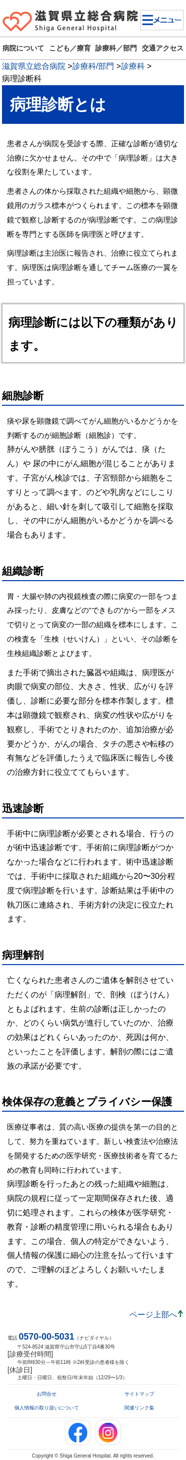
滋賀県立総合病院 (33, 66)
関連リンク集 (139, 1407)
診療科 (133, 66)
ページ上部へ (153, 1314)
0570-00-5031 (46, 1337)
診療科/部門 (93, 66)
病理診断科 (22, 78)
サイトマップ (139, 1394)
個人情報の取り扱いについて (46, 1407)
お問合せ (47, 1394)
